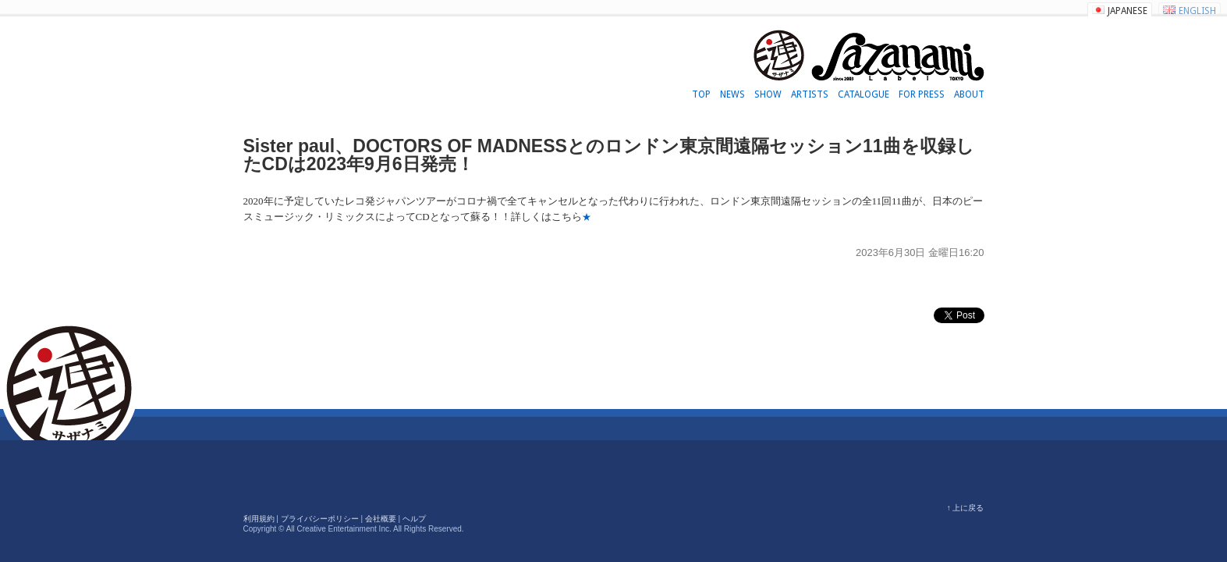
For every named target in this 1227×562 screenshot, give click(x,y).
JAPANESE (1127, 10)
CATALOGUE (863, 94)
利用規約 (259, 518)
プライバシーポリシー (320, 518)
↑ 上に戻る (965, 507)
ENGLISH (1197, 10)
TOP (701, 94)
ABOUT (969, 94)
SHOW (768, 94)
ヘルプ (414, 518)
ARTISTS (809, 94)
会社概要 (380, 518)
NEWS (732, 94)
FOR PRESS (922, 94)
